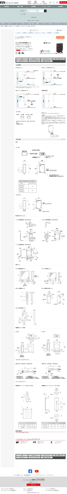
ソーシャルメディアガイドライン (38, 475)
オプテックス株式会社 (27, 488)
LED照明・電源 (31, 23)
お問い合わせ (63, 2)
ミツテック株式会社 (27, 490)
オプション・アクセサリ (34, 61)
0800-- (38, 479)
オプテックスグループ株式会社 (7, 488)
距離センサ (44, 23)
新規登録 (45, 3)
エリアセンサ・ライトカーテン (58, 24)
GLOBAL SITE (35, 2)
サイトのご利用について (17, 475)
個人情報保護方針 (27, 475)
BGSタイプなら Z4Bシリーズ (41, 442)
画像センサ (24, 23)
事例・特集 (20, 6)
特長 (22, 59)
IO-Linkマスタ (34, 59)
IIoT (17, 23)
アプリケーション (46, 59)
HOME (2, 26)
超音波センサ (51, 23)
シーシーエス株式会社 (50, 488)
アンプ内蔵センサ (17, 26)
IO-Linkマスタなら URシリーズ (24, 442)
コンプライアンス (49, 475)
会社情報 (60, 6)
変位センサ (10, 23)
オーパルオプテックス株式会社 (52, 490)
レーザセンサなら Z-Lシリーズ (58, 442)
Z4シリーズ (24, 26)
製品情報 (7, 6)
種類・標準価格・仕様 (59, 59)
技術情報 (33, 6)
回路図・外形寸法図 (46, 61)
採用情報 (29, 2)
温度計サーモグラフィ (37, 24)
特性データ (22, 61)
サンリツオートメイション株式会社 (8, 490)
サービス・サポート (47, 6)
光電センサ (3, 23)
